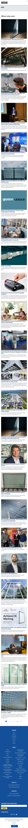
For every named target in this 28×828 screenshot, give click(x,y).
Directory (14, 734)
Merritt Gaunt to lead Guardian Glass (9, 573)
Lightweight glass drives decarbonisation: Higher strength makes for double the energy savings (14, 381)
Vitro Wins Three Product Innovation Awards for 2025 (13, 599)
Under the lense (20, 772)
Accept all (14, 826)
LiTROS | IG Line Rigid (6, 265)
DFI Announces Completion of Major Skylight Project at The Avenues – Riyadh (13, 712)
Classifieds (14, 737)
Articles (14, 739)
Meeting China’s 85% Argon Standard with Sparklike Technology (12, 293)
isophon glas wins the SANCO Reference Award (11, 547)
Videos (20, 776)
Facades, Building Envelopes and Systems (8, 765)
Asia (7, 753)
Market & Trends (20, 759)
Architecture (7, 751)
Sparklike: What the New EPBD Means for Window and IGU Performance (13, 181)
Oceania (20, 765)
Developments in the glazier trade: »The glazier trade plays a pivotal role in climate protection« (13, 94)
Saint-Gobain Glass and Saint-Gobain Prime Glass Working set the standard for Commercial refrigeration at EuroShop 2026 (14, 352)
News (14, 732)
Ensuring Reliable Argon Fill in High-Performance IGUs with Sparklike (13, 68)
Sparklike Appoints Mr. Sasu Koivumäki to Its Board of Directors (13, 464)
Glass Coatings (7, 767)
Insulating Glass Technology (20, 750)
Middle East (20, 761)
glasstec (7, 774)
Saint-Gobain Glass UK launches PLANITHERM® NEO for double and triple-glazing (13, 321)
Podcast (20, 767)
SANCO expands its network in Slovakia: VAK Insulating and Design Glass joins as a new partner (13, 239)
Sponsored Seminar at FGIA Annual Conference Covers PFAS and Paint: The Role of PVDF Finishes (13, 123)
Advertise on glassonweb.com (14, 795)
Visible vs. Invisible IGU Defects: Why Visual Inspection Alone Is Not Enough (13, 493)
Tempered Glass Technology (20, 770)
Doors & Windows (7, 757)
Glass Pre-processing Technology (7, 770)
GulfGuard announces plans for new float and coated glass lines (14, 655)
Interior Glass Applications (20, 752)
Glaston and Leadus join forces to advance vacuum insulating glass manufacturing (12, 211)
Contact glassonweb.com (14, 787)
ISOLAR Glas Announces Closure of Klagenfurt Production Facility (14, 685)
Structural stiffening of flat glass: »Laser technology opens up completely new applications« (14, 520)
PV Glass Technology (20, 769)
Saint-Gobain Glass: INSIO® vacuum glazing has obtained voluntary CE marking (13, 628)
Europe (7, 761)
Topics (14, 741)
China (7, 755)
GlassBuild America (7, 772)
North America (20, 763)
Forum (14, 743)
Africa (7, 749)
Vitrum (20, 778)
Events (7, 762)
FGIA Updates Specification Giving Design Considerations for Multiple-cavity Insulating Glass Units (13, 437)
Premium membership (14, 793)
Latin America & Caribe (20, 757)
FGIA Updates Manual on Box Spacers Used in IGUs (12, 39)
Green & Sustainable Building (7, 777)
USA (20, 774)
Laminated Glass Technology (20, 755)
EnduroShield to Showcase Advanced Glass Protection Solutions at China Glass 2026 (13, 153)
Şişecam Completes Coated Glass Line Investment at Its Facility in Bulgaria (13, 410)
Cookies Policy (14, 822)
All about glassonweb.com (14, 785)
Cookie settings (14, 823)
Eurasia (7, 759)
